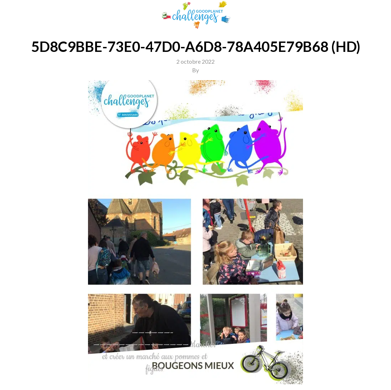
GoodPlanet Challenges (195, 15)
